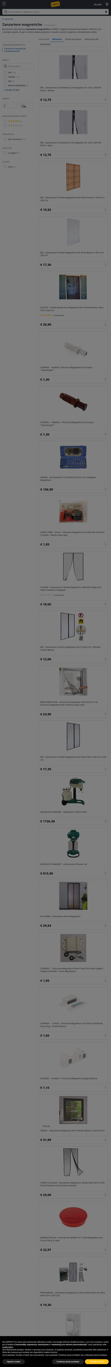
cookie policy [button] (7, 1354)
